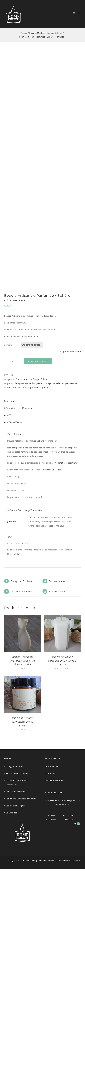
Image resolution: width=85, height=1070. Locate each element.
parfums (8, 344)
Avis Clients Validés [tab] (13, 422)
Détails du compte (54, 780)
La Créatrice (11, 812)
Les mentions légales (15, 805)
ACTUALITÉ (51, 819)
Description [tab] (9, 401)
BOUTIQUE (68, 815)
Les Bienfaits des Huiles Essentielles (17, 782)
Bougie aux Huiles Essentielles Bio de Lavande (23, 721)
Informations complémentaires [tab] (18, 408)
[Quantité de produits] (12, 361)
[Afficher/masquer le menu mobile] (79, 13)
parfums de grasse (39, 387)
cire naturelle (23, 387)
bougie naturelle (52, 383)
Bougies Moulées (24, 379)
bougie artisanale (23, 383)
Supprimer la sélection (70, 351)
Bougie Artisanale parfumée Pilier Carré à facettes (62, 660)
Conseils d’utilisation (51, 469)
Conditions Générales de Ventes (21, 798)
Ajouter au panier (38, 361)
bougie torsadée (69, 383)
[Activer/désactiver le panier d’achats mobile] (74, 13)
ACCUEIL (51, 815)
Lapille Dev (76, 860)
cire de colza (10, 387)
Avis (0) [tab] (7, 415)
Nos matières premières (66, 462)
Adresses (50, 773)
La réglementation (14, 766)
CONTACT (68, 819)
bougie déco (38, 383)
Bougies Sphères (40, 379)
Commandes (52, 766)
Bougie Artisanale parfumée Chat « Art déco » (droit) (22, 660)
